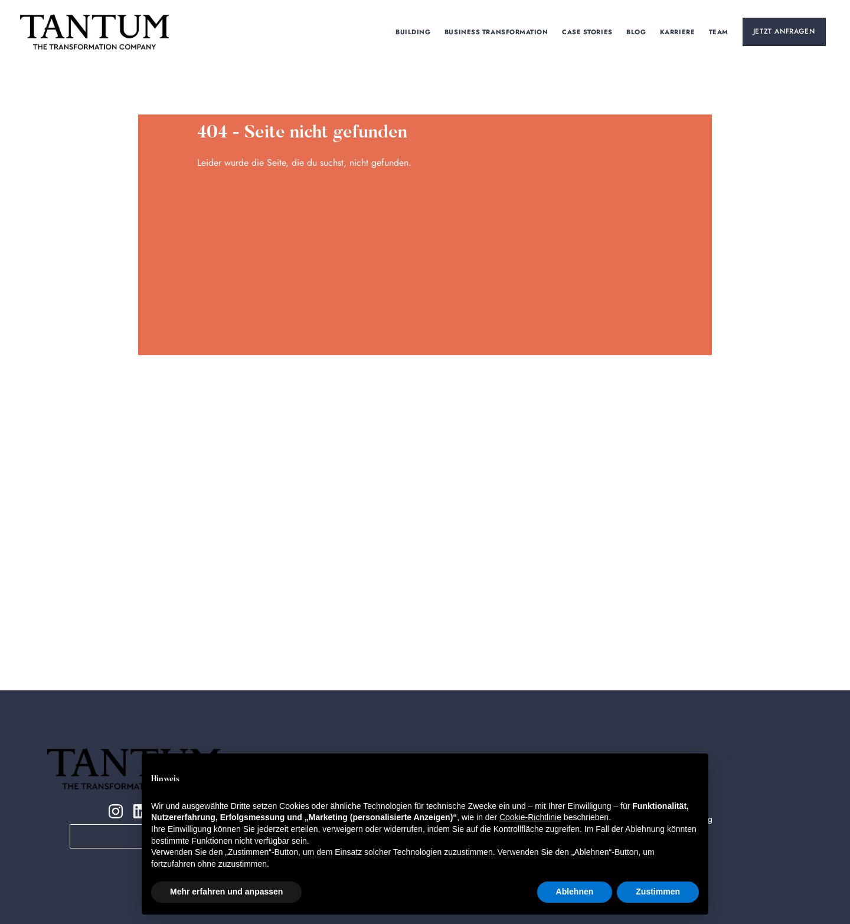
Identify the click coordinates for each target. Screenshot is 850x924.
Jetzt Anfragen (784, 31)
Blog (636, 32)
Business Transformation (496, 32)
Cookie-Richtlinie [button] (530, 817)
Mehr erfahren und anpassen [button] (226, 891)
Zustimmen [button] (658, 891)
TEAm (718, 32)
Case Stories (588, 32)
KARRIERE (677, 32)
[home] (94, 32)
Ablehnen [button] (575, 891)
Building (413, 32)
